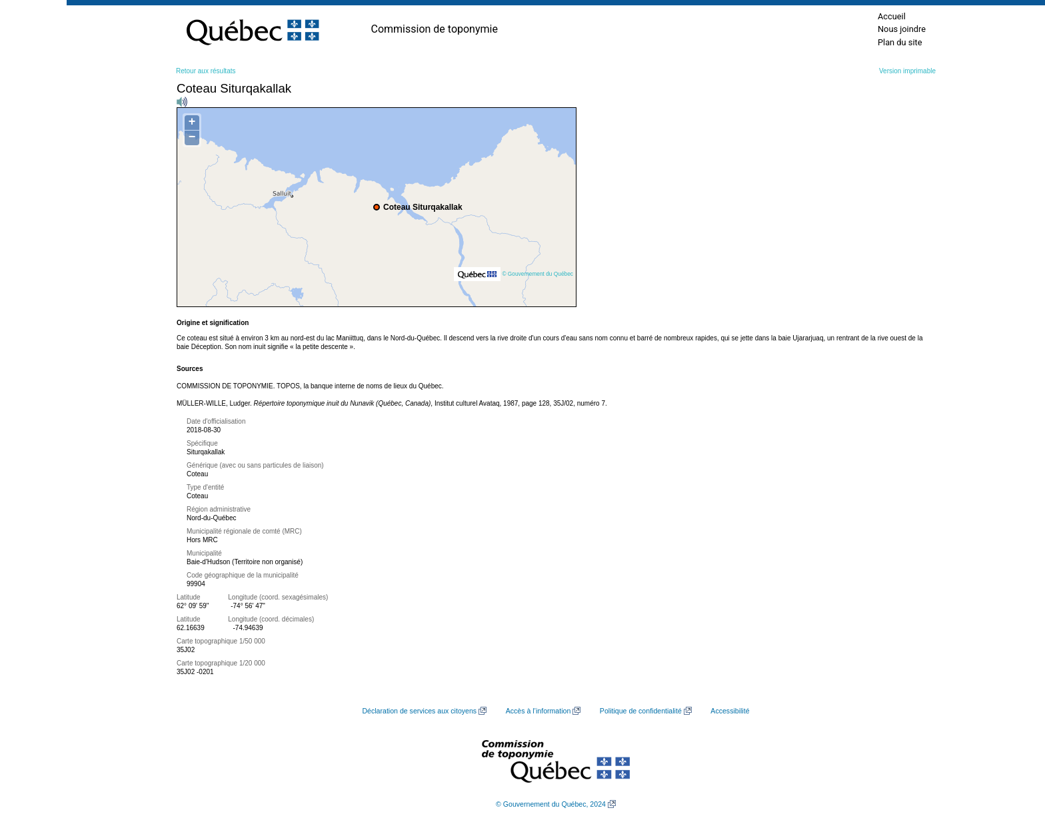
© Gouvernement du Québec (537, 273)
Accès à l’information (538, 711)
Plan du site (900, 42)
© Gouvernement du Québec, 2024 (551, 804)
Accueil (892, 16)
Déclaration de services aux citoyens (419, 711)
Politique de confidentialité (641, 711)
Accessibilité (729, 711)
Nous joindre (902, 29)
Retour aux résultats (206, 71)
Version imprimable (907, 71)
